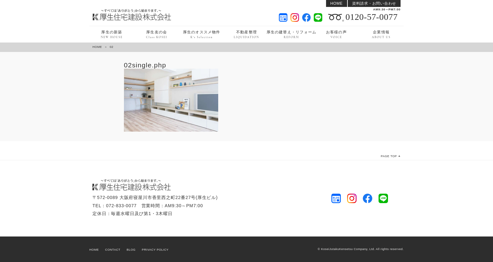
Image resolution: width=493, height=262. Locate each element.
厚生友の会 (157, 34)
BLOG (131, 249)
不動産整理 (246, 34)
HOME (336, 3)
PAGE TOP (391, 156)
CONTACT (112, 249)
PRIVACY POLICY (155, 249)
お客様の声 (336, 34)
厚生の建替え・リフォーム (291, 34)
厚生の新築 (112, 34)
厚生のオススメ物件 (201, 34)
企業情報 (381, 34)
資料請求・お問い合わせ (374, 3)
